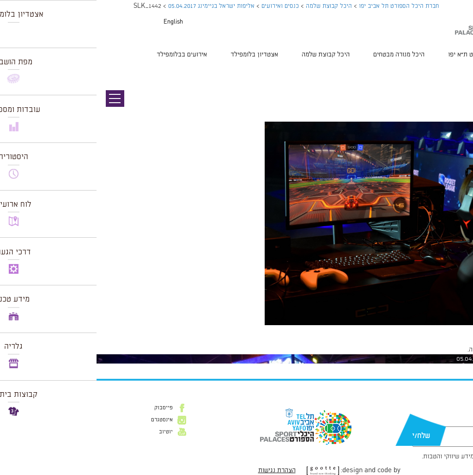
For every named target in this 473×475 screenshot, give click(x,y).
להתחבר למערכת (442, 349)
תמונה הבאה (457, 81)
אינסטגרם (65, 420)
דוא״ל (439, 422)
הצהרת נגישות (180, 470)
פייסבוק (67, 408)
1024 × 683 (419, 330)
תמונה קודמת (455, 71)
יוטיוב (69, 432)
